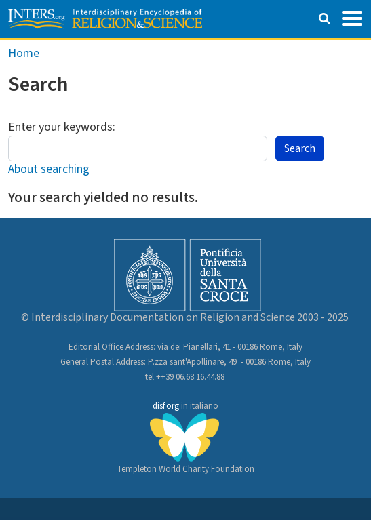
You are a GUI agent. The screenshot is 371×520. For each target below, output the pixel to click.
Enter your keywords (60, 127)
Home (23, 53)
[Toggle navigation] (352, 17)
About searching (49, 169)
